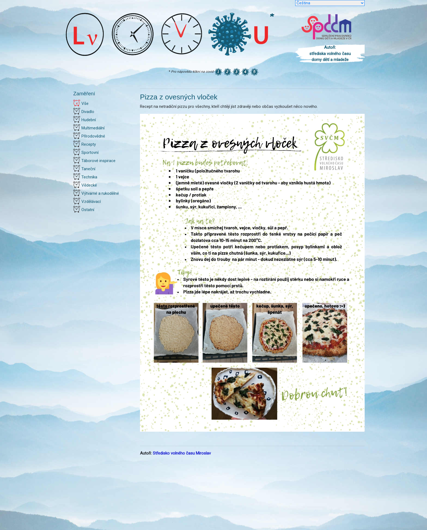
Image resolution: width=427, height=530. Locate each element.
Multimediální (93, 128)
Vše (85, 103)
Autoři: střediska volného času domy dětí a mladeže (330, 53)
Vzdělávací (91, 201)
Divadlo (87, 111)
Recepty (88, 144)
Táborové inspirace (98, 160)
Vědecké (89, 185)
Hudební (88, 119)
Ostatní (87, 209)
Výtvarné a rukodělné (100, 193)
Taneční (88, 168)
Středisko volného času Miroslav (182, 453)
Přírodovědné (93, 136)
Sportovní (90, 152)
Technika (89, 177)
